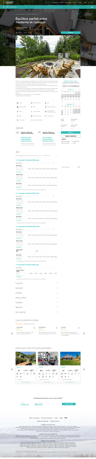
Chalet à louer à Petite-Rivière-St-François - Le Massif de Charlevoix (50, 430)
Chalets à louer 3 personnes (47, 444)
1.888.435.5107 (38, 406)
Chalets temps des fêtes (34, 439)
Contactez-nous (69, 405)
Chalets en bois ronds (44, 439)
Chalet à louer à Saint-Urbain (34, 431)
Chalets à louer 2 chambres (42, 449)
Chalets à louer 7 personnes (36, 445)
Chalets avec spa (28, 437)
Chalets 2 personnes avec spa (38, 437)
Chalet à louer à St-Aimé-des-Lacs (46, 431)
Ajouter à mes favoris (70, 167)
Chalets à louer (48, 2)
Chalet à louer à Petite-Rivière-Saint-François (29, 430)
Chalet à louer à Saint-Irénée (22, 431)
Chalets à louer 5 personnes (70, 444)
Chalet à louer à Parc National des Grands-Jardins (51, 429)
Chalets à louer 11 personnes (25, 446)
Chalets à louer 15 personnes (70, 446)
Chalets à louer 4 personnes (58, 444)
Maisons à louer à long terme (54, 439)
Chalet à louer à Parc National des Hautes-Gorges (71, 429)
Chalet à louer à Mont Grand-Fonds (35, 429)
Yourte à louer (62, 439)
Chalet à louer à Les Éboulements (22, 429)
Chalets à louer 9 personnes (59, 445)
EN (91, 2)
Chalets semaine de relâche (62, 438)
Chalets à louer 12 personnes (36, 446)
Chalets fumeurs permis (36, 438)
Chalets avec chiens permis (60, 437)
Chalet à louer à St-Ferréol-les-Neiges (60, 431)
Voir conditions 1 (19, 172)
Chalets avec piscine (70, 437)
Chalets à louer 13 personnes (47, 446)
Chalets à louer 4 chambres (64, 449)
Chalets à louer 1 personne (25, 444)
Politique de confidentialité (42, 422)
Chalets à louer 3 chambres (53, 449)
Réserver (71, 32)
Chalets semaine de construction (74, 438)
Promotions (61, 2)
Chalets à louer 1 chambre (31, 449)
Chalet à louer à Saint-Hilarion (69, 430)
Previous (18, 57)
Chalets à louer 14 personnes (59, 446)
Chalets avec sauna (45, 438)
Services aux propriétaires (46, 419)
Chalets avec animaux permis (49, 437)
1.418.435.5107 (24, 406)
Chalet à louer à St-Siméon (73, 431)
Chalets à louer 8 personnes (47, 445)
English (61, 419)
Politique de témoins (54, 422)
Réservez (71, 133)
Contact (85, 2)
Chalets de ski (77, 437)
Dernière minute (68, 2)
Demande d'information (70, 136)
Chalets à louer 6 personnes (25, 445)
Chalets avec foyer (27, 438)
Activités (80, 2)
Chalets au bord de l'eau (20, 437)
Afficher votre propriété (34, 419)
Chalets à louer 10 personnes (70, 445)
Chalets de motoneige (20, 438)
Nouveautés (55, 2)
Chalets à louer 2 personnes (36, 444)
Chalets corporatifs (52, 438)
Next (77, 57)
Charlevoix (75, 2)
